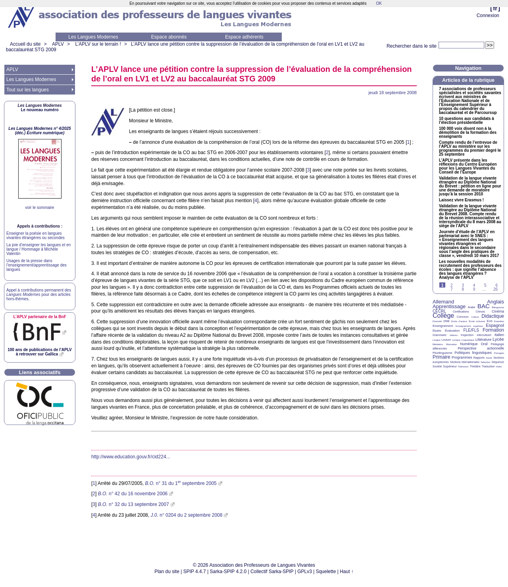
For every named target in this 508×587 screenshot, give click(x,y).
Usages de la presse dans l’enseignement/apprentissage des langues (36, 265)
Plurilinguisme (442, 353)
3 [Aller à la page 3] (463, 285)
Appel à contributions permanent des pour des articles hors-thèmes (38, 294)
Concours (463, 316)
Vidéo (499, 366)
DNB (447, 321)
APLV (58, 44)
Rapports (479, 357)
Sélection (486, 362)
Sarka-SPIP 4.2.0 (228, 571)
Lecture (446, 339)
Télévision (463, 366)
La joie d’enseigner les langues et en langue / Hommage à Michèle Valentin (38, 249)
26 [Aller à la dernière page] (495, 289)
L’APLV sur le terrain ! (98, 44)
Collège (443, 315)
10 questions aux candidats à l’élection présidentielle (466, 121)
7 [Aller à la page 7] (451, 289)
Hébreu (454, 335)
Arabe (471, 307)
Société (437, 366)
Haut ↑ (347, 571)
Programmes (462, 357)
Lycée (498, 339)
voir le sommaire (39, 207)
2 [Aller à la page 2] (451, 285)
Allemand (443, 302)
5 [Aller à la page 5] (485, 285)
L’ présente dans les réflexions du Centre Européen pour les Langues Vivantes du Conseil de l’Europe (468, 166)
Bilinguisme (498, 307)
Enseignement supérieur (469, 326)
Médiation (438, 344)
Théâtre (475, 366)
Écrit (489, 321)
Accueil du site (25, 44)
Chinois (480, 311)
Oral (484, 344)
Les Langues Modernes (93, 37)
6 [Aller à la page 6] (496, 285)
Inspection (467, 335)
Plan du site (166, 571)
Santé (489, 358)
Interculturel (484, 335)
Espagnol (495, 325)
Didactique (492, 316)
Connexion (488, 15)
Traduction (488, 366)
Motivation (451, 344)
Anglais (495, 302)
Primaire (441, 357)
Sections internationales (464, 362)
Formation (493, 330)
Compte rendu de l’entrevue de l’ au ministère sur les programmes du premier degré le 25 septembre (470, 148)
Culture (475, 317)
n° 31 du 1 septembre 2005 (180, 483)
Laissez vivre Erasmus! (461, 200)
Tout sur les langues (27, 90)
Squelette (326, 571)
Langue (437, 340)
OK (378, 3)
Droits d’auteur (459, 321)
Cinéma (498, 311)
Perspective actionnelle (481, 348)
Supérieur (450, 366)
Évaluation (452, 330)
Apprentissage (449, 306)
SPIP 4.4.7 (194, 571)
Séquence (497, 362)
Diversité (437, 321)
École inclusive (477, 321)
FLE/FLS (471, 330)
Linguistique (468, 340)
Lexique (456, 340)
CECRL (439, 311)
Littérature (483, 340)
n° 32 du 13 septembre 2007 (133, 504)
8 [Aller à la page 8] (463, 289)
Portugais (499, 353)
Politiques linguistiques (473, 353)
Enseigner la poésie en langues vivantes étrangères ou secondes (35, 235)
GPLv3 (304, 571)
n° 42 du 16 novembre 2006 (133, 493)
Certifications (461, 311)
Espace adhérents (244, 37)
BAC (483, 306)
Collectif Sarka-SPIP (272, 571)
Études (437, 330)
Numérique (468, 344)
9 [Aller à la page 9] (474, 289)
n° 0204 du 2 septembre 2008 (186, 515)
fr (495, 8)
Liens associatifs (40, 372)
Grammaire (439, 335)
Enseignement (443, 326)
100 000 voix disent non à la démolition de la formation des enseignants (467, 133)
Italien (499, 335)
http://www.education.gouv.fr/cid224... (130, 457)
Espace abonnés (169, 37)
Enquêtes (499, 321)
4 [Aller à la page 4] (474, 285)
